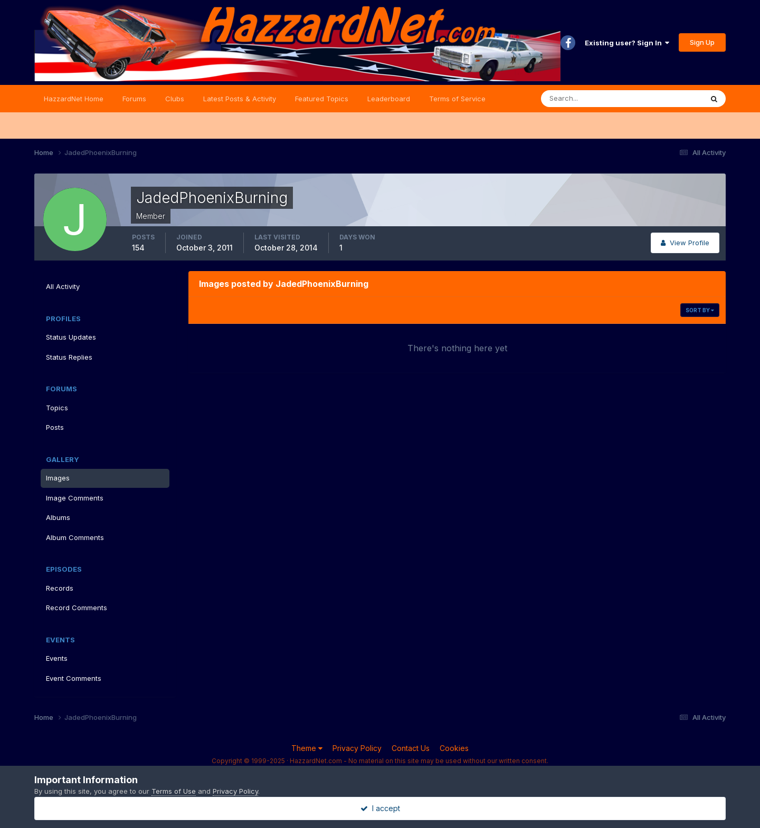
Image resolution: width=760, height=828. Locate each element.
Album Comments (75, 537)
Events (57, 658)
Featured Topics (321, 98)
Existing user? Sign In (627, 42)
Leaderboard (388, 98)
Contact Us (411, 748)
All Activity (63, 286)
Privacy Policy (357, 748)
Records (59, 588)
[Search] (587, 98)
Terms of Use (173, 791)
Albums (58, 517)
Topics (57, 407)
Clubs (174, 98)
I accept (380, 808)
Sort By (700, 310)
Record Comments (76, 607)
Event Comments (73, 678)
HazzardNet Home (73, 98)
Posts (55, 427)
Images (58, 478)
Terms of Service (457, 98)
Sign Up (702, 42)
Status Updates (71, 337)
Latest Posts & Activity (239, 98)
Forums (134, 98)
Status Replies (69, 357)
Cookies (454, 748)
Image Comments (74, 498)
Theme (306, 748)
